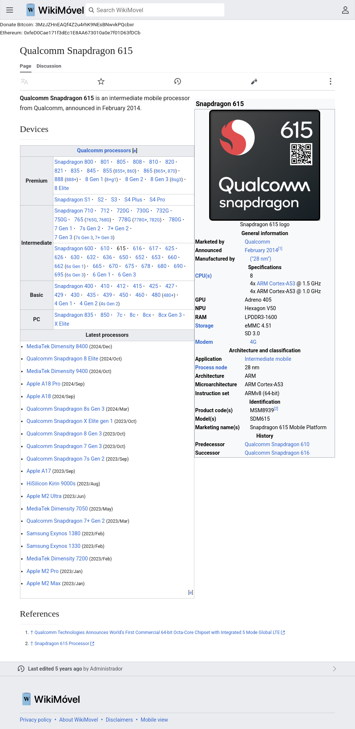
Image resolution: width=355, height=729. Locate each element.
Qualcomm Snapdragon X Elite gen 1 (70, 421)
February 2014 (261, 250)
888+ (71, 179)
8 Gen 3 (159, 179)
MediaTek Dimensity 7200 (57, 559)
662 (58, 266)
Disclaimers (119, 720)
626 (58, 257)
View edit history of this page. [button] (177, 81)
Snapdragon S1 (72, 200)
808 (137, 162)
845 (91, 171)
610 (104, 248)
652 (139, 257)
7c (120, 315)
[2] (276, 408)
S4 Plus (133, 200)
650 (123, 257)
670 (113, 266)
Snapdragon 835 (73, 315)
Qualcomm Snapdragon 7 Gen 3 (64, 446)
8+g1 (111, 179)
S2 (101, 200)
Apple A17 (39, 471)
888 (58, 179)
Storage (204, 326)
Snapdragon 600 (73, 248)
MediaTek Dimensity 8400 (57, 346)
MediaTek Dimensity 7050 (57, 509)
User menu (345, 10)
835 (75, 171)
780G (175, 220)
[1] (280, 248)
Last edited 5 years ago (55, 669)
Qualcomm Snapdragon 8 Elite (62, 359)
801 (104, 162)
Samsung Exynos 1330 (54, 546)
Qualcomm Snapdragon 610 (277, 444)
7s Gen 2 (90, 229)
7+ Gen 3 (104, 237)
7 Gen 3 (63, 237)
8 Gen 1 (94, 179)
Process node (211, 367)
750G (60, 220)
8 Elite (61, 188)
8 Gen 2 (134, 179)
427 (169, 286)
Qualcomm (257, 242)
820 (169, 162)
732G (162, 211)
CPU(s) (203, 276)
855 (107, 171)
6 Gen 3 (127, 275)
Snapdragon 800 (73, 162)
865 (148, 171)
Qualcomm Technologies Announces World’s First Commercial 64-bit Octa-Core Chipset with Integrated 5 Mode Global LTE (156, 632)
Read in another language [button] (24, 81)
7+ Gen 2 (118, 229)
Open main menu (9, 10)
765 (78, 220)
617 (153, 248)
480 (156, 295)
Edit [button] (254, 81)
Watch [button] (101, 81)
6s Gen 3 (75, 275)
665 (97, 266)
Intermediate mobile (268, 359)
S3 (114, 200)
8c (132, 315)
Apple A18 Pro (43, 384)
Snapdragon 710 (73, 211)
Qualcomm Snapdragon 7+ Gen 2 (66, 521)
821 (58, 171)
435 (91, 295)
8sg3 (176, 179)
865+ (160, 171)
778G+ (140, 220)
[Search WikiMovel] (155, 10)
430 (75, 295)
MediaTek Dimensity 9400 (57, 371)
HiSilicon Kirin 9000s (51, 484)
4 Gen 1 (63, 304)
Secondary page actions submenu (330, 81)
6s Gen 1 (75, 266)
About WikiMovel (78, 720)
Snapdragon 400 (73, 286)
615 (121, 248)
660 (172, 257)
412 (121, 286)
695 (58, 275)
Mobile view (154, 720)
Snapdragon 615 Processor (61, 643)
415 (137, 286)
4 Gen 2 (89, 304)
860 (131, 171)
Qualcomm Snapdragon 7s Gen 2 (66, 459)
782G (154, 220)
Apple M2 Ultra (44, 496)
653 (156, 257)
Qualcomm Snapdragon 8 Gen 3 (64, 434)
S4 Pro (157, 200)
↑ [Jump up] (31, 632)
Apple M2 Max (44, 583)
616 (137, 248)
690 (178, 266)
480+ (169, 295)
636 (107, 257)
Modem (204, 342)
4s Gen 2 (109, 303)
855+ (120, 171)
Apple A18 (39, 396)
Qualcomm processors (104, 151)
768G (104, 220)
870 (171, 171)
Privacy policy (35, 720)
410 (104, 286)
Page (25, 66)
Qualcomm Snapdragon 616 (277, 453)
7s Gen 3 (84, 237)
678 (145, 266)
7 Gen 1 (63, 229)
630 (75, 257)
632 (91, 257)
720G (123, 211)
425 (153, 286)
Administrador (106, 669)
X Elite (61, 324)
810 (153, 162)
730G (143, 211)
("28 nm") (260, 259)
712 (104, 211)
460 (139, 295)
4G (253, 342)
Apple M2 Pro (43, 571)
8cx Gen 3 (170, 315)
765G (91, 220)
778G (124, 220)
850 (104, 315)
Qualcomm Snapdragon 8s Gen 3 (66, 409)
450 (123, 295)
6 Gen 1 (102, 275)
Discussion (49, 66)
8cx (147, 315)
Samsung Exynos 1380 (54, 533)
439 (107, 295)
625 (169, 248)
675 (129, 266)
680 (162, 266)
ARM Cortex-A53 (276, 283)
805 (121, 162)
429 (58, 295)
